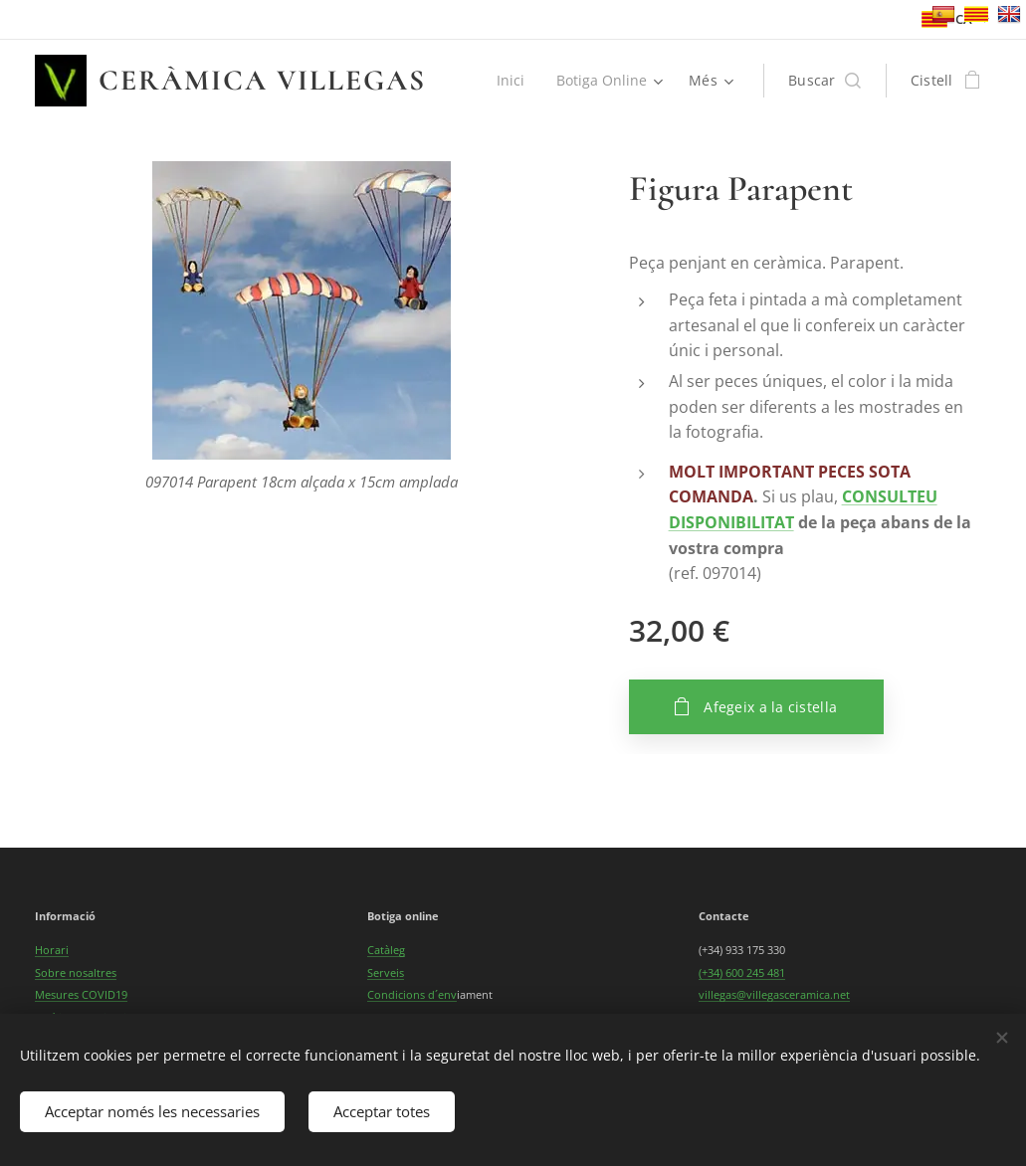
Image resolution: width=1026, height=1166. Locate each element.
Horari (52, 949)
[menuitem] (511, 80)
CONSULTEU (889, 496)
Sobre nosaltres (75, 972)
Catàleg (386, 949)
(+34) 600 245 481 (742, 972)
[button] (824, 80)
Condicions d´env (412, 994)
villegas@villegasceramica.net (774, 994)
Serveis (385, 972)
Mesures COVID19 (81, 994)
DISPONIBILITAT (731, 522)
